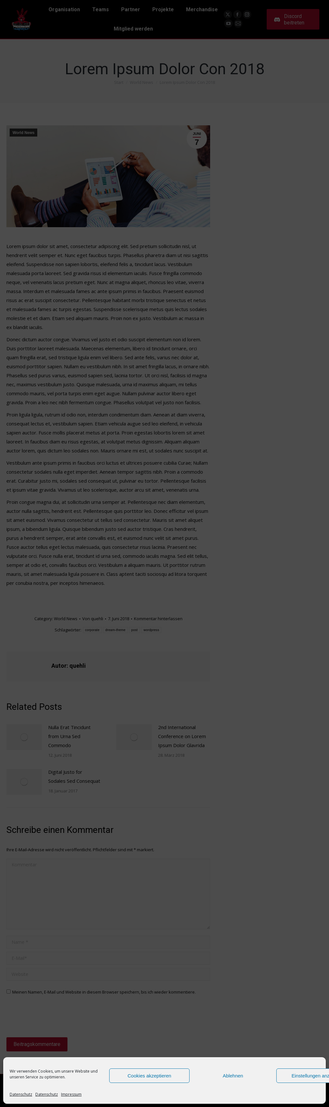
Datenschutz (21, 1094)
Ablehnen (233, 1075)
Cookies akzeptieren (149, 1075)
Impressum (71, 1094)
